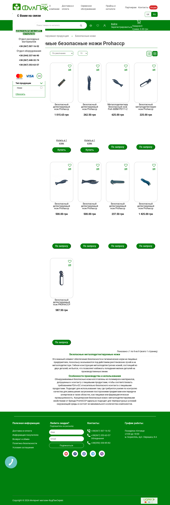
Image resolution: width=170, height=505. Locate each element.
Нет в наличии (24, 73)
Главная (17, 35)
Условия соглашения (23, 447)
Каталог (21, 25)
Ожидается (22, 78)
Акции (153, 7)
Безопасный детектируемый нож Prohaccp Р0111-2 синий (89, 207)
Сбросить (20, 94)
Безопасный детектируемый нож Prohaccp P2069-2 (117, 207)
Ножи (19, 88)
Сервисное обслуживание (88, 7)
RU (154, 14)
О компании (54, 7)
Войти (114, 24)
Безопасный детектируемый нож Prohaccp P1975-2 (61, 108)
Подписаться (66, 445)
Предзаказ (22, 69)
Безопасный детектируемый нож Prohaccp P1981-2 (145, 207)
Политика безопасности (24, 443)
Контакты (143, 7)
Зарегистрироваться (121, 27)
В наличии (22, 64)
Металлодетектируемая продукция (48, 35)
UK (148, 14)
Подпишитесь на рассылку (62, 426)
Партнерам (130, 7)
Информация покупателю (25, 435)
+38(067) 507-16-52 (27, 14)
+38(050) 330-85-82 (100, 443)
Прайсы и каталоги (111, 7)
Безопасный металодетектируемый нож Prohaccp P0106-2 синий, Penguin (146, 109)
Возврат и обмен (20, 439)
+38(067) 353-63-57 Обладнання (100, 437)
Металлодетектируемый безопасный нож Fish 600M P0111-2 (118, 106)
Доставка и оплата (68, 7)
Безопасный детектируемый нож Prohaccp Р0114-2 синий (61, 207)
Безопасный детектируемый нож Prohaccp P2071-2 (89, 108)
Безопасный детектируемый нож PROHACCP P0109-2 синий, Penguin (61, 304)
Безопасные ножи (85, 35)
